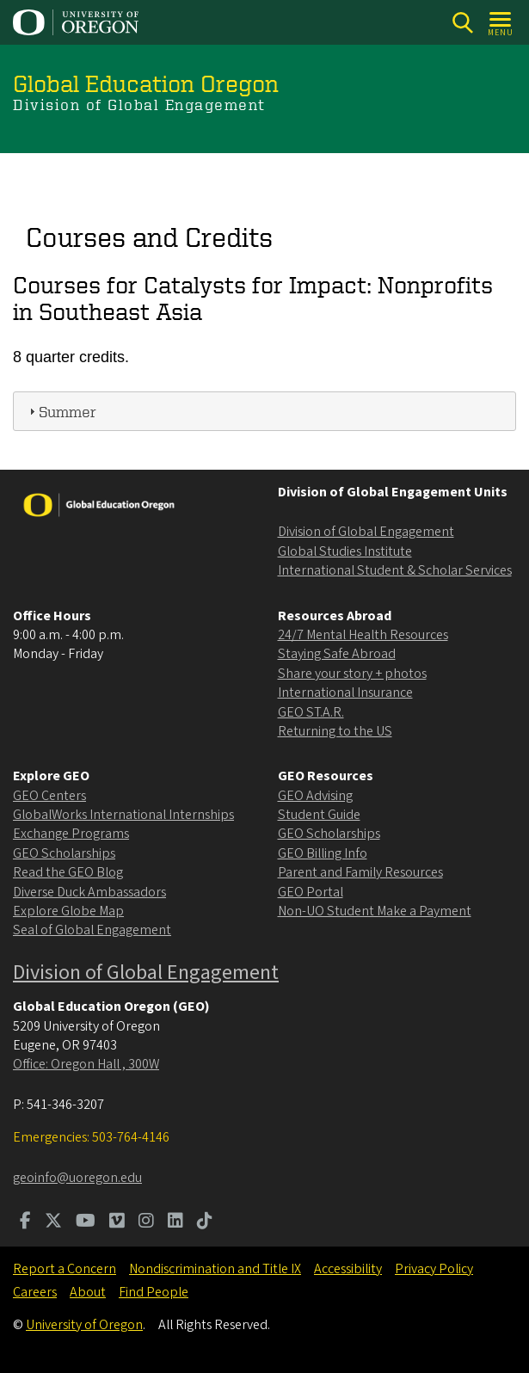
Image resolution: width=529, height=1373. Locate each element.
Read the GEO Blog (68, 872)
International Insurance (345, 692)
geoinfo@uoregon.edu (77, 1177)
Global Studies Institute (345, 551)
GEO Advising (315, 795)
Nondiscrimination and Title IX (215, 1268)
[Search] (462, 23)
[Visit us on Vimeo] (117, 1222)
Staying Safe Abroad (337, 653)
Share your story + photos (352, 673)
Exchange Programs (71, 833)
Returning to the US (335, 731)
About (88, 1292)
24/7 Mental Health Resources (363, 634)
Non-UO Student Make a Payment (374, 911)
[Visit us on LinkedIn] (175, 1222)
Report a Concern (64, 1268)
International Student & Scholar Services (395, 570)
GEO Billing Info (322, 853)
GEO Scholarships (64, 853)
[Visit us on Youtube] (85, 1222)
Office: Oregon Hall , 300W (86, 1064)
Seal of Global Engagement (92, 929)
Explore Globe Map (68, 911)
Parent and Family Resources (360, 872)
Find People (153, 1292)
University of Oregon (84, 1324)
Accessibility (348, 1268)
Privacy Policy (434, 1268)
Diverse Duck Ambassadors (89, 892)
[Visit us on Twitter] (53, 1222)
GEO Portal (310, 892)
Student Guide (319, 814)
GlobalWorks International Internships (123, 814)
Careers (35, 1292)
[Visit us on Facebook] (25, 1222)
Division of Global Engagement (366, 531)
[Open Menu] (501, 23)
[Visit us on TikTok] (204, 1222)
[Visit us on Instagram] (146, 1222)
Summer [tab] (60, 411)
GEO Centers (49, 795)
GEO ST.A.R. (311, 712)
